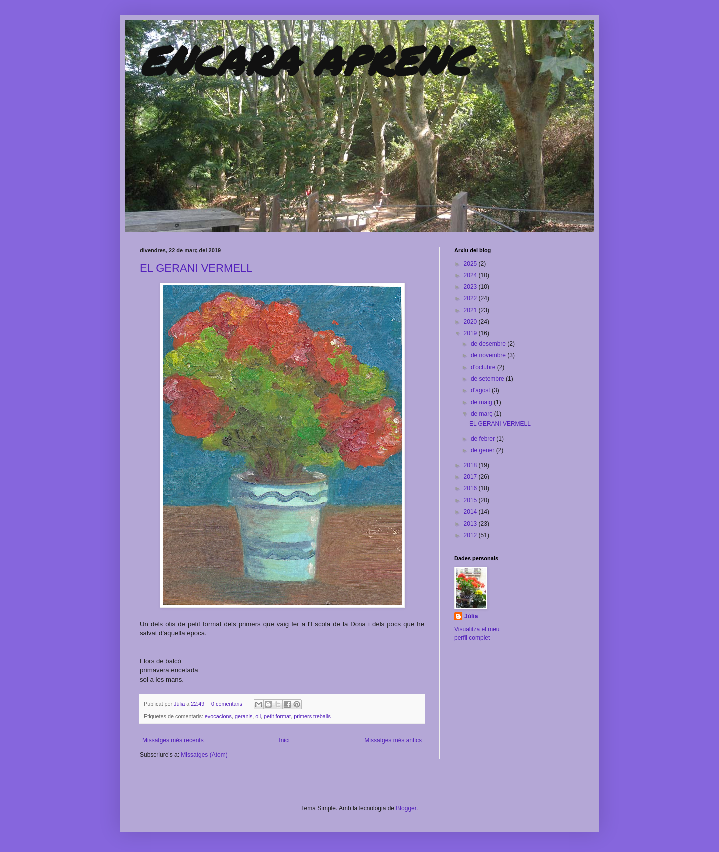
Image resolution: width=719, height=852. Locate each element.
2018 (471, 465)
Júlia (180, 704)
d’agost (481, 390)
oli (258, 716)
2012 (471, 535)
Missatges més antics (393, 740)
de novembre (489, 355)
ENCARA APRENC (305, 59)
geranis (243, 716)
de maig (482, 402)
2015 (471, 500)
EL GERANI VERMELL (196, 268)
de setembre (488, 378)
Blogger (406, 808)
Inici (284, 740)
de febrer (483, 438)
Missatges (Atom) (204, 754)
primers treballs (312, 716)
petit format (277, 716)
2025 (471, 263)
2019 (471, 333)
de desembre (489, 343)
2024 (471, 275)
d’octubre (484, 367)
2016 (471, 488)
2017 (471, 476)
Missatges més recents (173, 740)
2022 (471, 298)
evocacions (218, 716)
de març (482, 413)
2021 (471, 310)
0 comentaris (226, 704)
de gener (483, 450)
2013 (471, 523)
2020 (471, 321)
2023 (471, 287)
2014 (471, 511)
